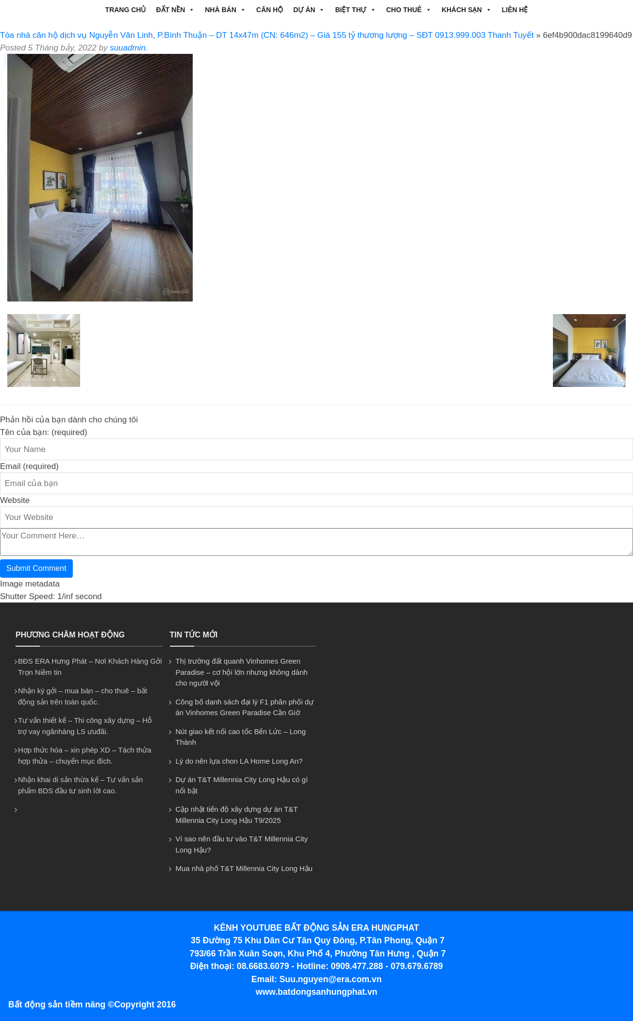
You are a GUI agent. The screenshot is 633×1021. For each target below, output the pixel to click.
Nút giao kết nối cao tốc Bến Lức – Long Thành (241, 737)
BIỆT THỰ (355, 9)
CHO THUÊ (409, 9)
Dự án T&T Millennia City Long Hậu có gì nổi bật (242, 785)
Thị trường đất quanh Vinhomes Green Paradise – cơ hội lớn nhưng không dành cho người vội (242, 672)
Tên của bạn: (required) (43, 432)
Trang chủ (125, 10)
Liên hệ (515, 10)
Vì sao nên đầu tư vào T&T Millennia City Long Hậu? (242, 844)
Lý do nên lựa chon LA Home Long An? (239, 761)
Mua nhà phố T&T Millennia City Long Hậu (244, 868)
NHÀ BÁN (225, 9)
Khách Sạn (467, 9)
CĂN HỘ (269, 10)
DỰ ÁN (309, 9)
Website (15, 500)
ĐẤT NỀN (175, 9)
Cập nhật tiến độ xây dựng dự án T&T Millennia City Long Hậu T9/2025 (237, 814)
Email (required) (29, 466)
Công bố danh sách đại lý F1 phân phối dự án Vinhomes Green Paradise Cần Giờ (245, 707)
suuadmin (128, 47)
